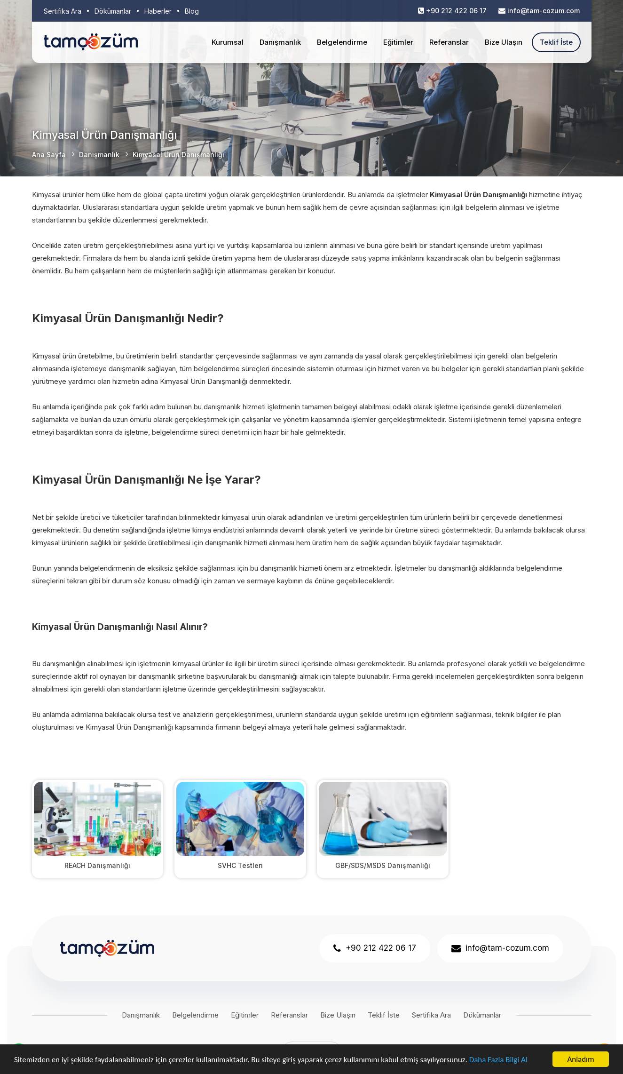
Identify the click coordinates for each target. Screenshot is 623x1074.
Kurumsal (228, 42)
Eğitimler (398, 42)
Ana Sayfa (49, 155)
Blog (192, 11)
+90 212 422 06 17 (456, 11)
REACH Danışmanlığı (97, 865)
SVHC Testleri (240, 865)
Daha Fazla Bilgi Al (498, 1060)
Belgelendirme (342, 42)
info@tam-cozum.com (543, 11)
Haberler (158, 11)
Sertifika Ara (62, 11)
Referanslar (449, 42)
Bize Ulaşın (503, 42)
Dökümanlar (113, 11)
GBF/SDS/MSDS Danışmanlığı (382, 865)
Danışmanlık (280, 42)
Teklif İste (556, 42)
